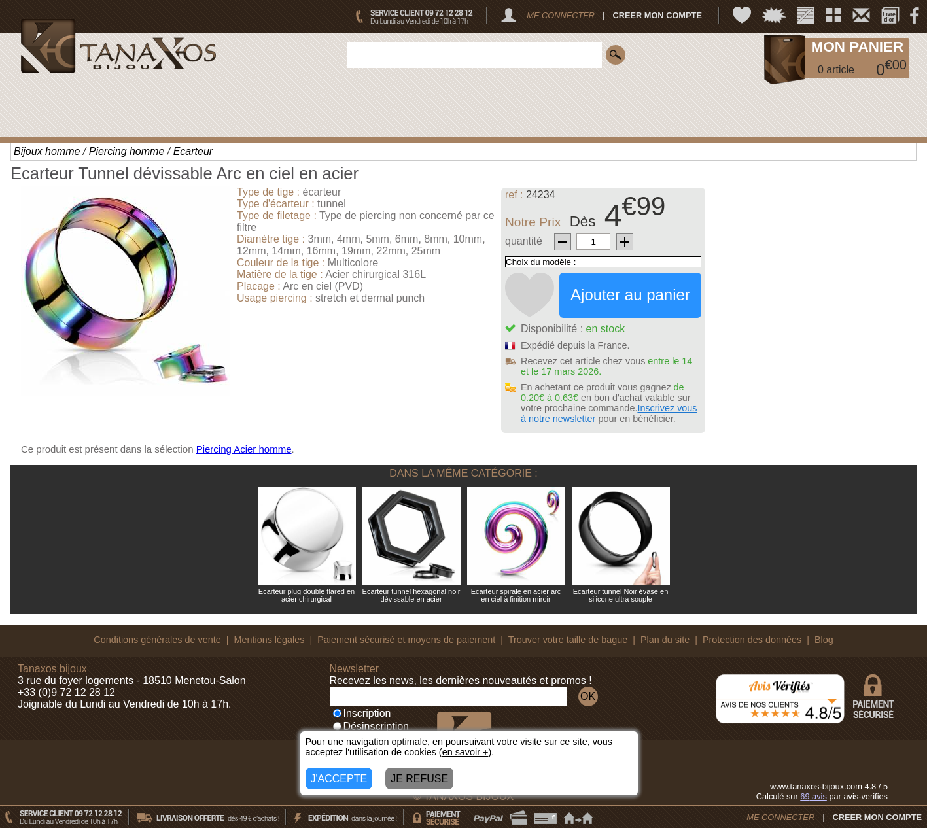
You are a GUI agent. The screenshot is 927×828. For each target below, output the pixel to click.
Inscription (362, 713)
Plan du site (665, 639)
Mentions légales (269, 639)
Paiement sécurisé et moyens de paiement (406, 639)
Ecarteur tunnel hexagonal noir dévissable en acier (411, 595)
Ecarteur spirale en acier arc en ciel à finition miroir (516, 595)
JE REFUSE (419, 778)
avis (813, 796)
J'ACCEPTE (339, 778)
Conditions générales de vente (157, 639)
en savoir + (465, 752)
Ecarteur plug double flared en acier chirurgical (306, 595)
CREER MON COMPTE (657, 15)
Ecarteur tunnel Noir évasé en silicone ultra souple (621, 595)
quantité (523, 241)
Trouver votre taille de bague (568, 639)
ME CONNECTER (561, 15)
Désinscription (371, 726)
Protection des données (752, 639)
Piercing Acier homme (244, 449)
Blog (823, 639)
